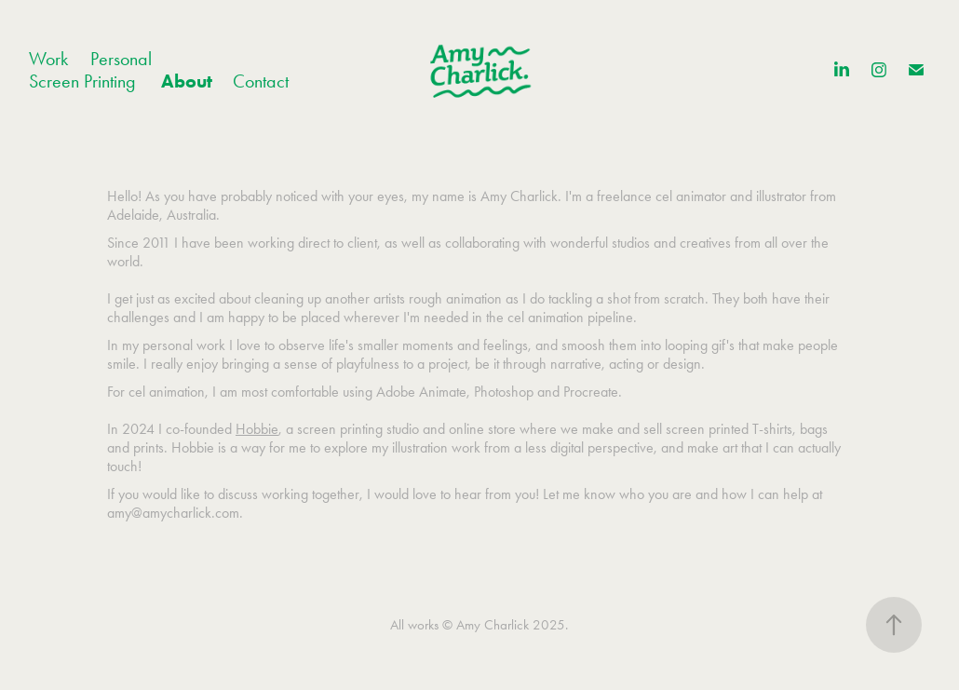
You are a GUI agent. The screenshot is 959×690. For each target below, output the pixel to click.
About (186, 81)
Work (48, 58)
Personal (121, 58)
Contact (261, 81)
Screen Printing (82, 81)
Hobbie (257, 429)
